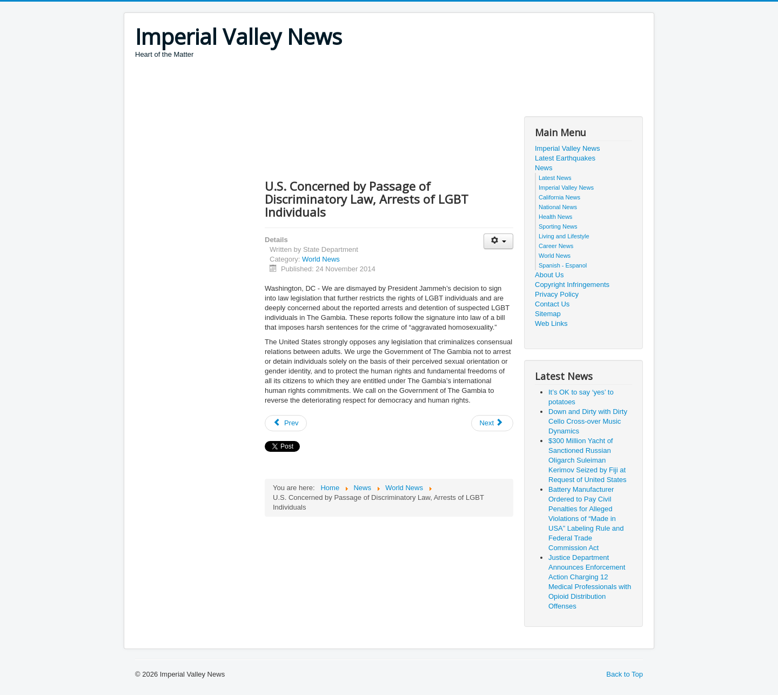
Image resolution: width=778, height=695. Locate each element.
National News (558, 207)
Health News (555, 216)
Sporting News (558, 226)
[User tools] (498, 241)
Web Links (551, 323)
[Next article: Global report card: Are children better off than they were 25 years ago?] (492, 423)
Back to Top (624, 674)
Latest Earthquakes (565, 158)
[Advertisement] (331, 89)
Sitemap (548, 314)
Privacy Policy (557, 294)
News (544, 168)
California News (559, 197)
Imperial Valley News (567, 148)
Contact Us (552, 304)
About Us (549, 275)
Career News (556, 246)
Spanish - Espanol (563, 265)
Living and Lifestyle (564, 236)
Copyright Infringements (572, 284)
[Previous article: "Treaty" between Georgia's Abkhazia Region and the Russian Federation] (286, 423)
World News (321, 259)
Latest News (555, 178)
